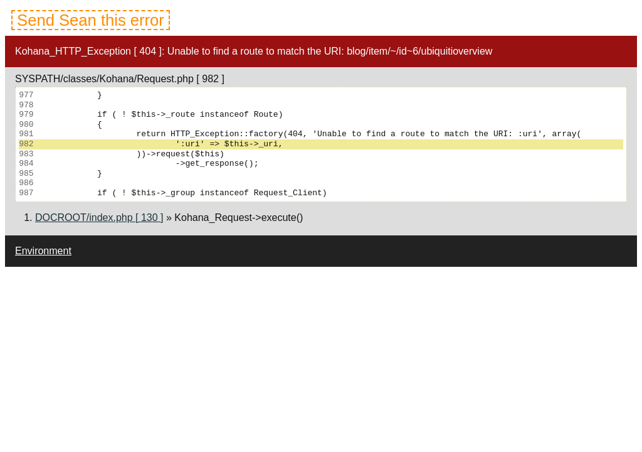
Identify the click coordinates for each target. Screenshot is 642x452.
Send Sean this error (91, 20)
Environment (43, 250)
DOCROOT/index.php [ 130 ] (99, 217)
